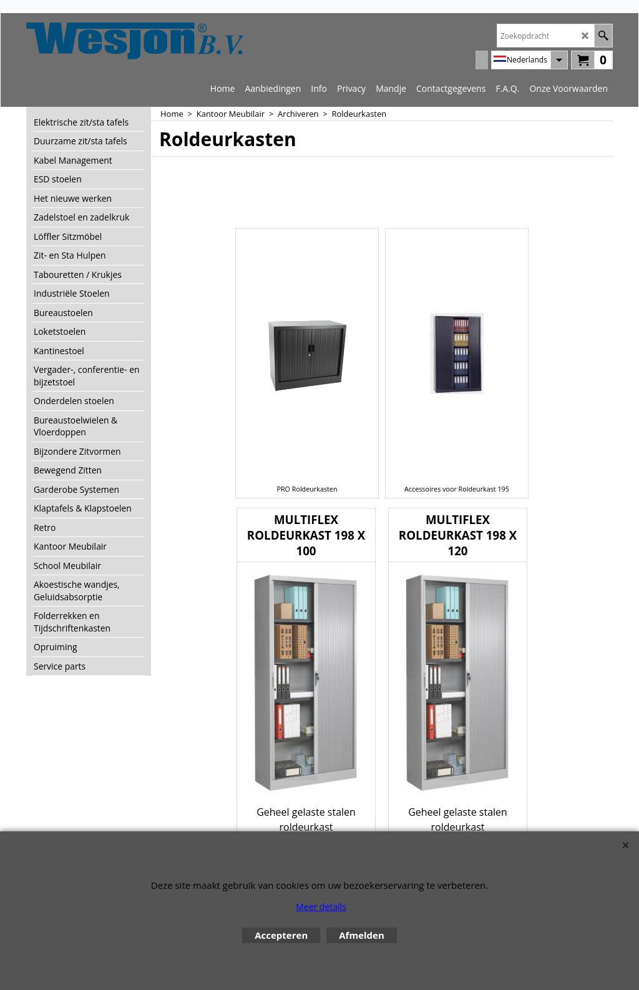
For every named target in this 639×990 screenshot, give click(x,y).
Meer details (321, 907)
